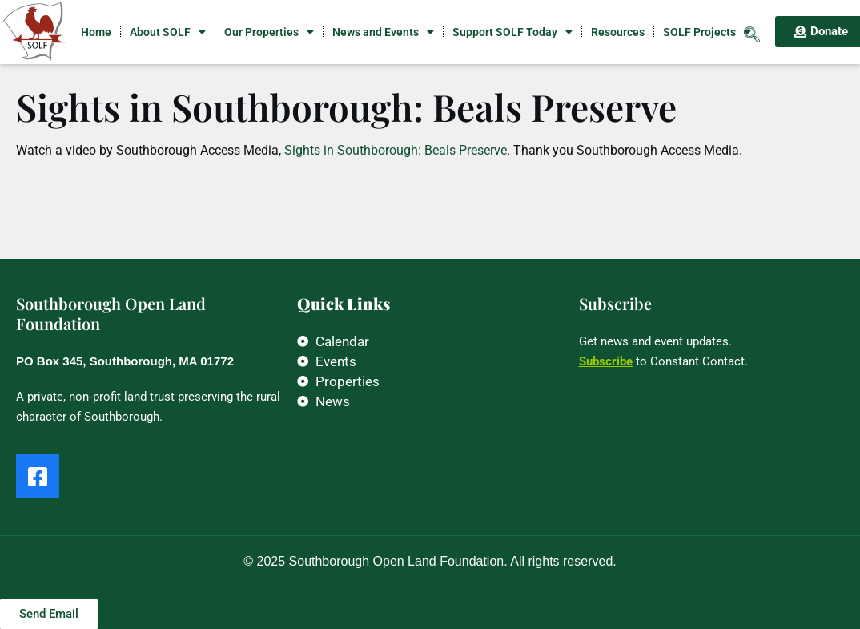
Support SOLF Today (512, 32)
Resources (618, 32)
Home (96, 32)
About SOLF (168, 32)
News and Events (383, 32)
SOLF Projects (707, 32)
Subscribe (606, 361)
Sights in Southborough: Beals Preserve (394, 150)
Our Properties (269, 32)
